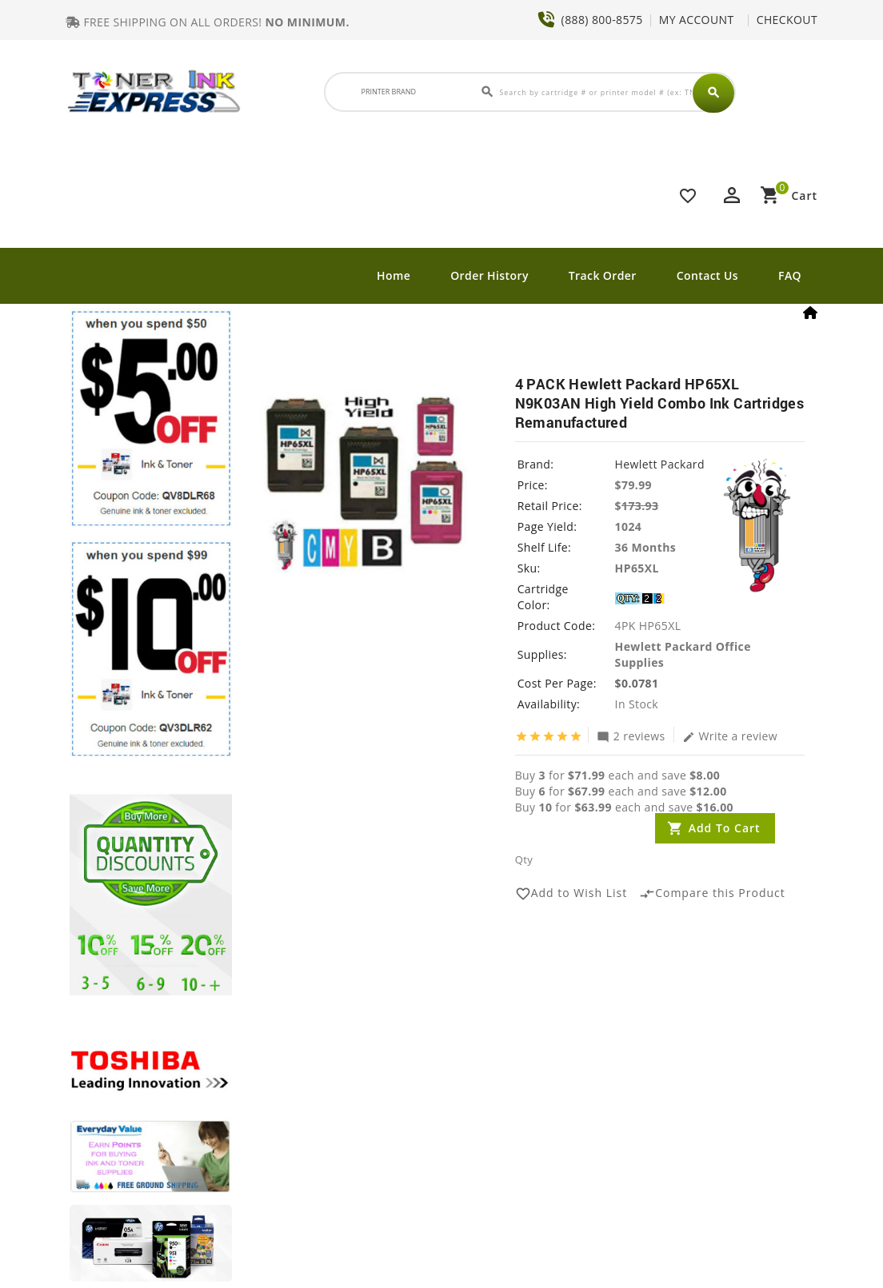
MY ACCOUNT (696, 19)
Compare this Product (712, 894)
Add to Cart (725, 827)
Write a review (730, 735)
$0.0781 (637, 683)
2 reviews (631, 735)
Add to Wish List (571, 894)
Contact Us (707, 275)
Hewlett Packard (660, 464)
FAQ (789, 275)
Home (393, 275)
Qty (524, 859)
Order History (489, 275)
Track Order (603, 275)
